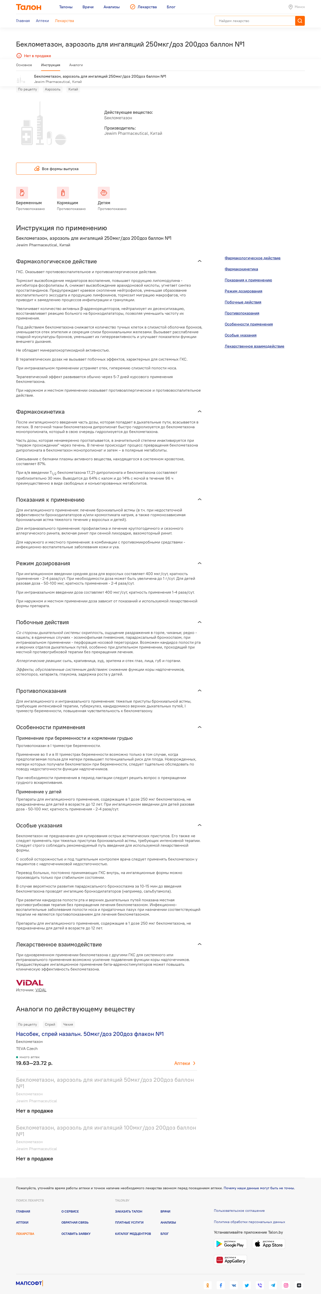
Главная (23, 1204)
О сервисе (70, 1204)
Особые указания (241, 327)
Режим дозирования (243, 283)
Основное (24, 67)
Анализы (168, 1215)
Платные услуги (129, 1215)
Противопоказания (242, 305)
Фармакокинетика (241, 261)
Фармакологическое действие (253, 250)
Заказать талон (128, 1204)
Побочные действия (243, 294)
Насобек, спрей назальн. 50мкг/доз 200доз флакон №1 (90, 1026)
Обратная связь (75, 1215)
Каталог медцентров (133, 1226)
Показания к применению (248, 272)
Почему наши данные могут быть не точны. (259, 1180)
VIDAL (40, 982)
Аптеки (182, 1056)
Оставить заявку (76, 1226)
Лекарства (25, 1226)
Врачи (165, 1204)
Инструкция (50, 67)
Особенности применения (249, 316)
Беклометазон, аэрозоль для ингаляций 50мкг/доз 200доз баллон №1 (105, 1076)
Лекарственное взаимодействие (254, 338)
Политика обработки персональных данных (249, 1214)
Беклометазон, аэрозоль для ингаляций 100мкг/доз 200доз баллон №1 (106, 1123)
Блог (164, 1226)
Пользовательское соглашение (239, 1203)
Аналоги (76, 67)
